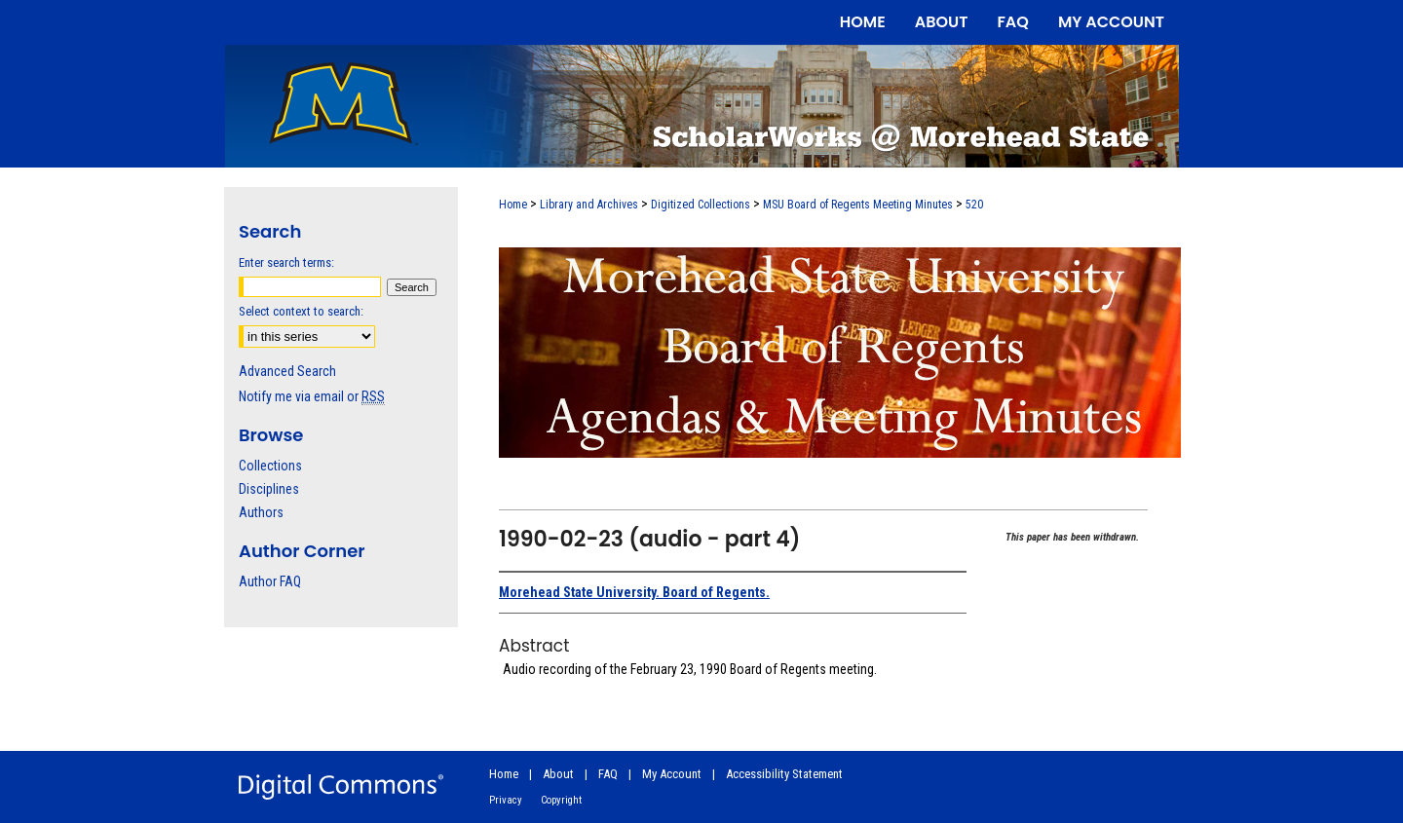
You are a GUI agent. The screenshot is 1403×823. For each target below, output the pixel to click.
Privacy (505, 800)
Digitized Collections (700, 204)
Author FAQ (270, 581)
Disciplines (269, 489)
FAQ (608, 774)
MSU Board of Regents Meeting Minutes (858, 204)
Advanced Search (287, 371)
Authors (261, 512)
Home (513, 204)
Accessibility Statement (784, 774)
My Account (672, 774)
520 (974, 204)
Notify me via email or (312, 396)
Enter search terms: (286, 262)
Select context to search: (301, 311)
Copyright (561, 800)
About (558, 774)
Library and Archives (589, 204)
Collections (270, 465)
